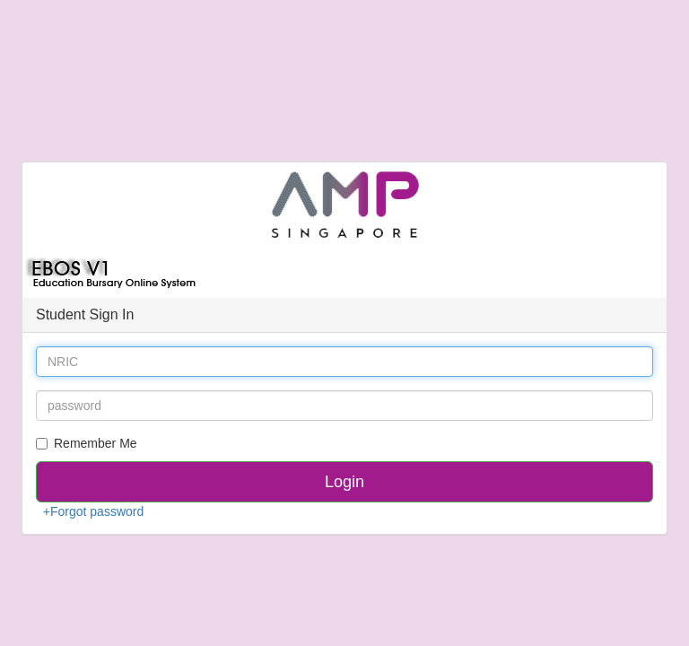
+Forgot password (93, 511)
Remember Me (86, 443)
